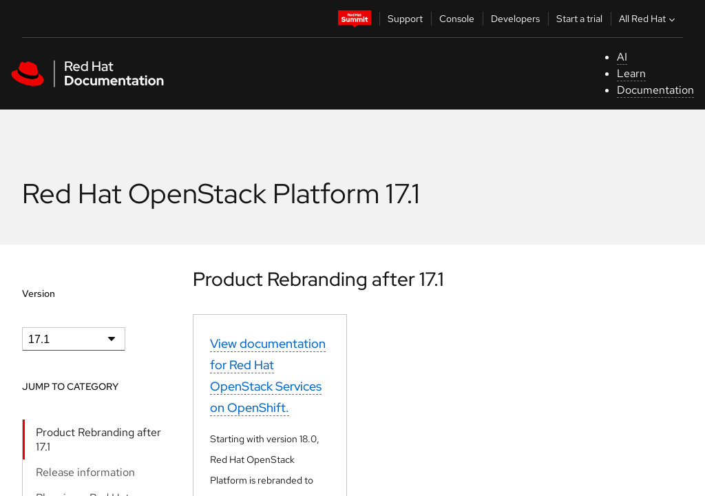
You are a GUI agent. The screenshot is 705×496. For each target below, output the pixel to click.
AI (622, 57)
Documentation (655, 90)
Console (456, 18)
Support (405, 18)
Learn (631, 73)
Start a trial (579, 18)
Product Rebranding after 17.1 (98, 439)
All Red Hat (648, 18)
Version (38, 293)
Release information (85, 472)
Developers (515, 18)
